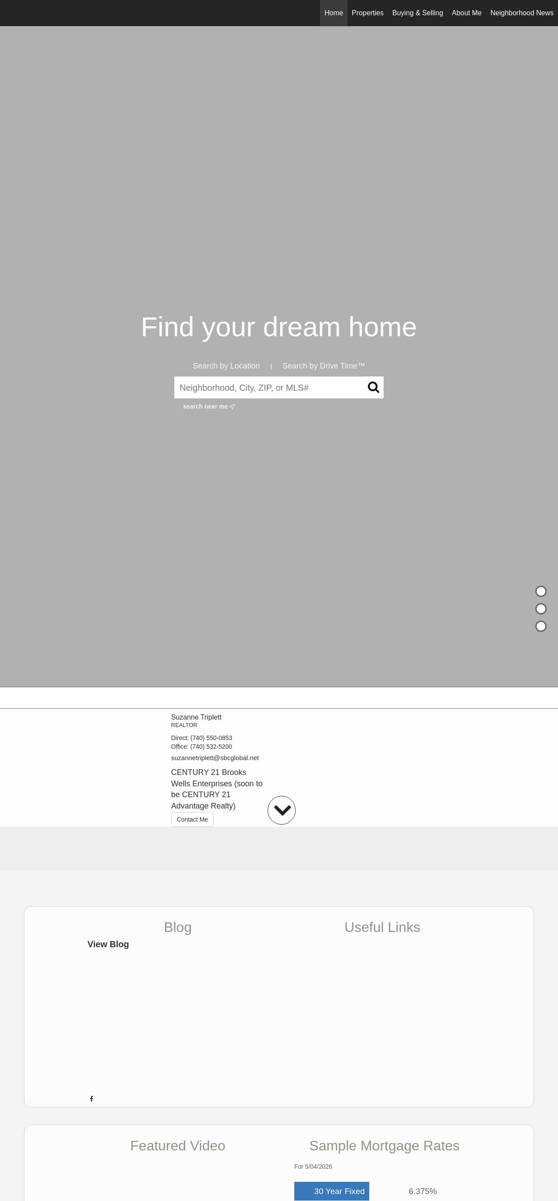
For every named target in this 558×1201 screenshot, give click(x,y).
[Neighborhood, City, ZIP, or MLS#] (279, 388)
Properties (368, 13)
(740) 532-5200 (211, 746)
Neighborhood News (522, 13)
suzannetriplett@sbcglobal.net (215, 757)
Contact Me (192, 819)
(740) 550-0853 (211, 737)
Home (333, 13)
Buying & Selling (417, 13)
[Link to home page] (11, 13)
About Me (467, 13)
